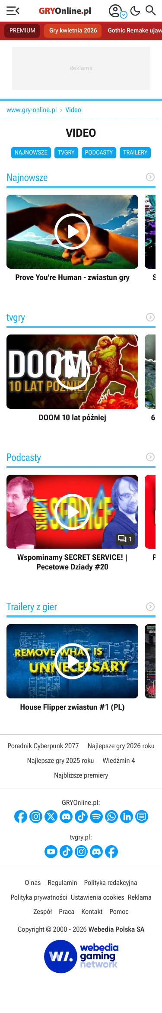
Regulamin (62, 882)
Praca (66, 911)
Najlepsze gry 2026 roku (121, 746)
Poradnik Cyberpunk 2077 (43, 746)
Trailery (135, 152)
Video (73, 110)
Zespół (42, 911)
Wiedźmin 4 (119, 760)
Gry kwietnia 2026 (73, 30)
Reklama (140, 897)
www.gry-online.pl (31, 110)
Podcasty (99, 152)
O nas (33, 882)
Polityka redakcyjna (110, 882)
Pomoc (118, 911)
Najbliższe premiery (81, 775)
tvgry (66, 152)
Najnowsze (31, 152)
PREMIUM (22, 30)
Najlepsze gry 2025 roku (60, 760)
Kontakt (91, 911)
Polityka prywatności (38, 897)
